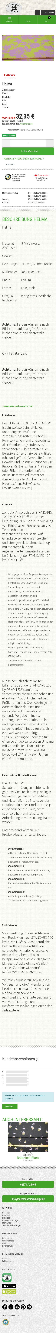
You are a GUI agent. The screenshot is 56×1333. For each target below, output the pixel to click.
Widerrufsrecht (8, 1241)
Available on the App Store (9, 1286)
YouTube (17, 1306)
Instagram (29, 1306)
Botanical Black (28, 1158)
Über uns (6, 1213)
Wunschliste (8, 165)
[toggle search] (28, 19)
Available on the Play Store (9, 1291)
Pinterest (23, 1306)
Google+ (11, 1306)
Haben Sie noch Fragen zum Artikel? (22, 158)
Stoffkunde (6, 1223)
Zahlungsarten (8, 1261)
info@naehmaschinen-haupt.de (28, 1199)
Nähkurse (6, 1215)
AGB (4, 1243)
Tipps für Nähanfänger (11, 1225)
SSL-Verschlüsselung (5, 1322)
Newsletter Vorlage (10, 1220)
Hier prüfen (39, 180)
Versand (5, 1258)
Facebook (4, 1306)
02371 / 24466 (28, 1184)
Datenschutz (7, 1246)
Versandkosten (26, 124)
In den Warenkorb (28, 151)
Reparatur (6, 1218)
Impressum (7, 1238)
